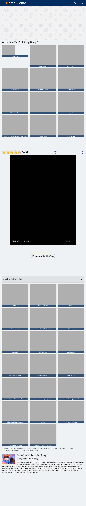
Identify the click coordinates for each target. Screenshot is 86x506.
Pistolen (62, 448)
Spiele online (8, 448)
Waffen (35, 448)
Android (37, 450)
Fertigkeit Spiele (19, 448)
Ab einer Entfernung (46, 448)
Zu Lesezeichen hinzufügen (43, 256)
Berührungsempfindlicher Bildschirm (15, 450)
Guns (56, 448)
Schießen (70, 448)
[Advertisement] (22, 23)
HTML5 (30, 450)
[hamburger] (3, 3)
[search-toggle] (75, 3)
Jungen (28, 448)
